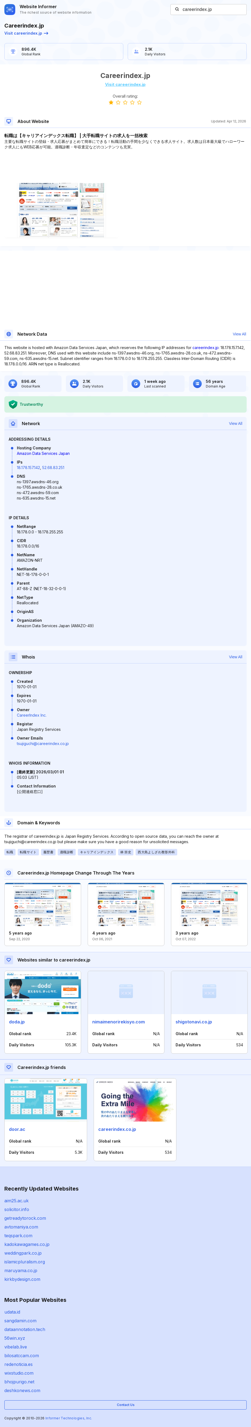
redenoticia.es (18, 1364)
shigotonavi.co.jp (194, 1022)
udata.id (12, 1312)
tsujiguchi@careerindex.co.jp (43, 743)
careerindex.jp (205, 347)
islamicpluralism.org (24, 1261)
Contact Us (125, 1405)
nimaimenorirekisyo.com (118, 1022)
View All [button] (239, 334)
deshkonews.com (22, 1390)
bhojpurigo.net (19, 1381)
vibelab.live (15, 1347)
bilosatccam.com (21, 1355)
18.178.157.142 (28, 467)
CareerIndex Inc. (32, 715)
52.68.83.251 (53, 467)
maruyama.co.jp (20, 1270)
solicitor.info (16, 1209)
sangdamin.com (20, 1320)
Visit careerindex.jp (26, 33)
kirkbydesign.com (22, 1279)
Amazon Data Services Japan (43, 453)
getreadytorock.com (25, 1218)
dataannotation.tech (24, 1329)
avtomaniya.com (21, 1227)
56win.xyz (14, 1338)
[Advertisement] (125, 166)
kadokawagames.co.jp (27, 1244)
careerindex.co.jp (117, 1129)
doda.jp (17, 1022)
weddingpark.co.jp (23, 1253)
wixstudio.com (18, 1373)
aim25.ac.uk (16, 1200)
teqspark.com (18, 1235)
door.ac (17, 1129)
